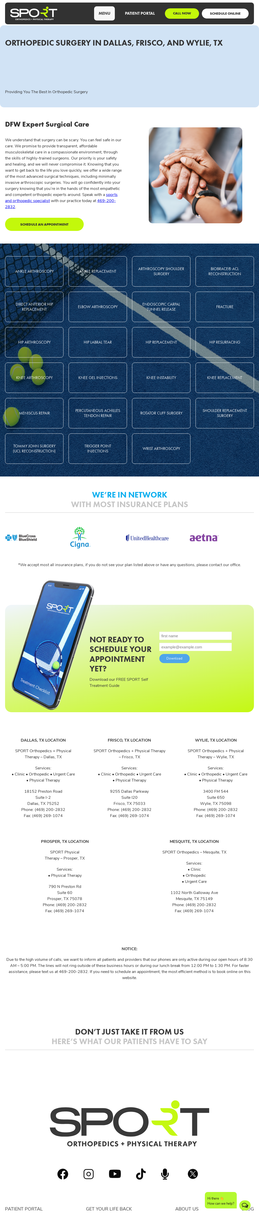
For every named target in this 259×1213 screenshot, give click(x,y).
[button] (104, 13)
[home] (33, 13)
